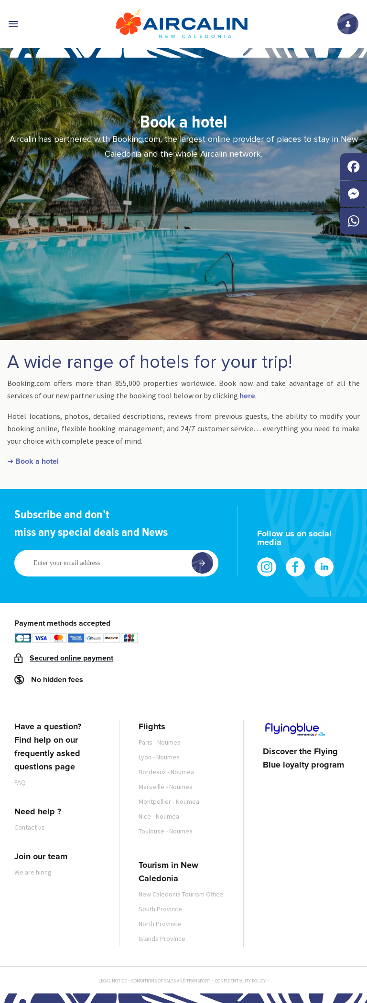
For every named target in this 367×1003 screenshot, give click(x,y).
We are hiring (33, 872)
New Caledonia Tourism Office (181, 894)
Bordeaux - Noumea (166, 772)
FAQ (20, 782)
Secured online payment (71, 658)
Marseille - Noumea (166, 786)
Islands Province (162, 938)
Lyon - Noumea (159, 757)
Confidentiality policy (240, 981)
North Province (160, 923)
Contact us (29, 827)
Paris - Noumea (160, 742)
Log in (347, 23)
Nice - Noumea (159, 816)
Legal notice (112, 981)
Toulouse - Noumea (166, 831)
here (247, 396)
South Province (160, 909)
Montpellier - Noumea (169, 801)
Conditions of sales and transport (170, 981)
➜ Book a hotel (33, 461)
